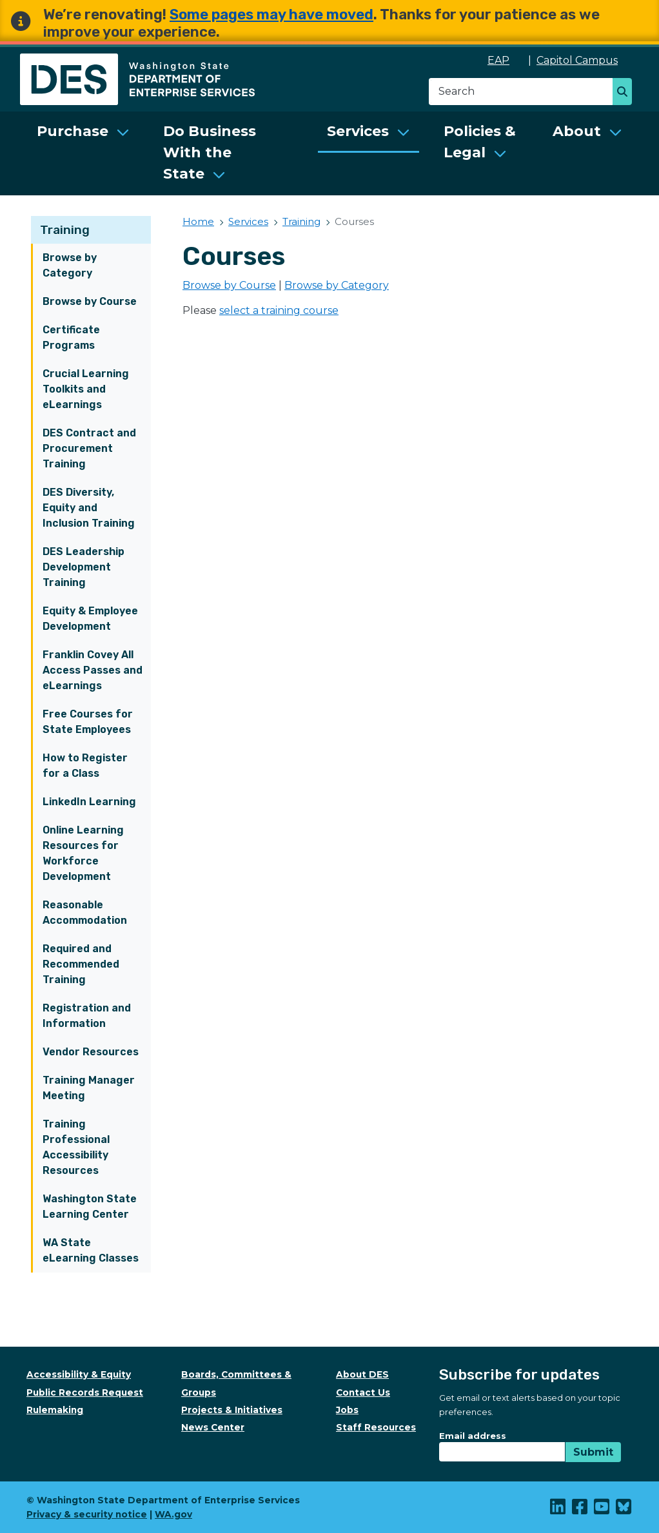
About (577, 131)
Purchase (72, 131)
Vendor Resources (91, 1052)
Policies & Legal (480, 141)
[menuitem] (83, 153)
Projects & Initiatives (231, 1410)
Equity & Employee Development (90, 618)
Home (198, 221)
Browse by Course (90, 301)
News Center (212, 1427)
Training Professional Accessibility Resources (76, 1147)
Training (65, 229)
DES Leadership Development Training (83, 567)
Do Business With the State (209, 152)
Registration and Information (87, 1016)
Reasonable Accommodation (85, 912)
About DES (362, 1374)
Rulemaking (54, 1410)
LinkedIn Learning (89, 802)
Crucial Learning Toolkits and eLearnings (86, 389)
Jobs (347, 1410)
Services (358, 131)
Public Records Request (84, 1392)
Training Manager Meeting (89, 1088)
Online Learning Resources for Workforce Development (83, 853)
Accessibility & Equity (78, 1374)
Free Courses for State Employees (88, 722)
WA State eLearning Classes (91, 1250)
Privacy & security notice (86, 1514)
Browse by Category (70, 265)
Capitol (583, 60)
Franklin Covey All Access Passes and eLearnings (93, 670)
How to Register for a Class (85, 765)
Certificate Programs (71, 337)
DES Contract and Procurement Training (89, 448)
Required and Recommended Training (81, 964)
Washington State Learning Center (90, 1206)
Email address (472, 1435)
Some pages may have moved (271, 14)
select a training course (279, 310)
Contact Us (363, 1392)
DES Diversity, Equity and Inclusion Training (89, 507)
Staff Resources (376, 1427)
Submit (593, 1452)
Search (625, 93)
